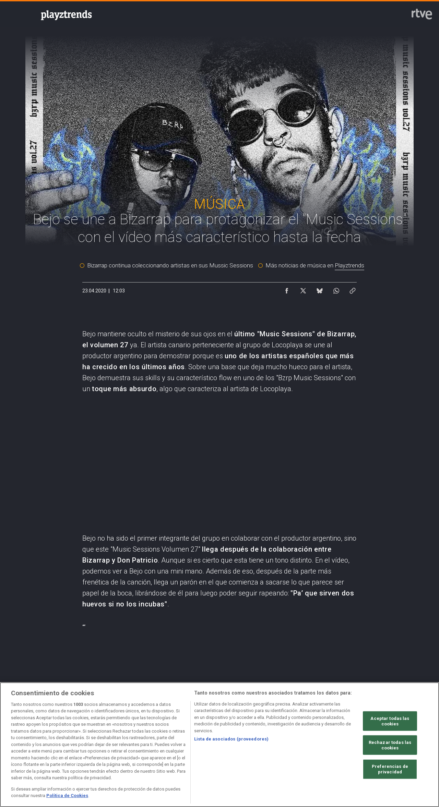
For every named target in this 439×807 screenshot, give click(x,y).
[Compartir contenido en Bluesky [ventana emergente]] (319, 289)
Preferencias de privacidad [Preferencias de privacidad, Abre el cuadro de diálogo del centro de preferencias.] (390, 769)
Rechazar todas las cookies (390, 745)
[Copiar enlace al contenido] (352, 289)
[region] (219, 744)
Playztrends (349, 265)
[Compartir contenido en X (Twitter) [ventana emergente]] (303, 289)
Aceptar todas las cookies (389, 721)
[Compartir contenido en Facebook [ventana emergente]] (286, 289)
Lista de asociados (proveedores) (231, 739)
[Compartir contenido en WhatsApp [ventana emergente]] (336, 289)
